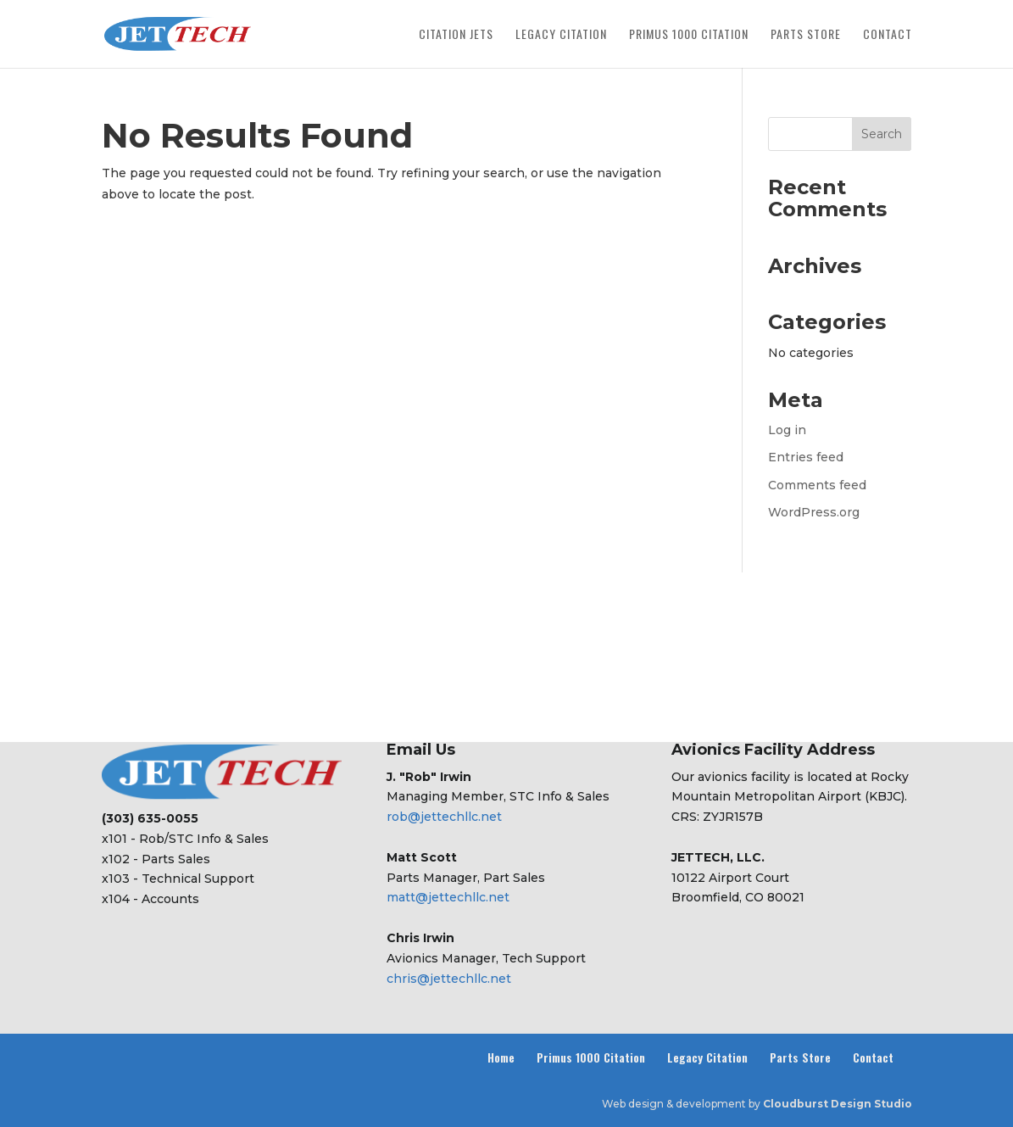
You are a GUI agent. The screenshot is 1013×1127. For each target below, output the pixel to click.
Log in (787, 430)
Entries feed (805, 457)
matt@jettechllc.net (448, 897)
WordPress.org (814, 512)
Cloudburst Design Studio (837, 1103)
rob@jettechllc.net (444, 816)
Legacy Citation (561, 35)
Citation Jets (456, 35)
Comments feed (817, 485)
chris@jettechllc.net (449, 978)
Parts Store (806, 35)
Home (501, 1057)
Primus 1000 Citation (689, 35)
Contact (887, 35)
